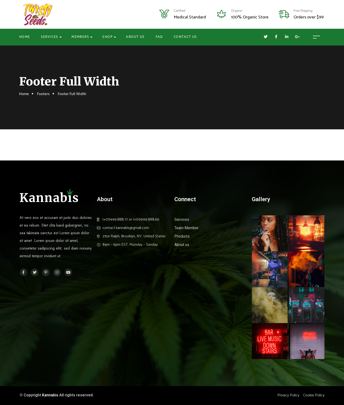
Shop (107, 37)
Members (80, 37)
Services (49, 37)
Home (24, 37)
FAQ (159, 37)
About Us (135, 37)
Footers (43, 94)
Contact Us (185, 37)
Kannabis (50, 395)
